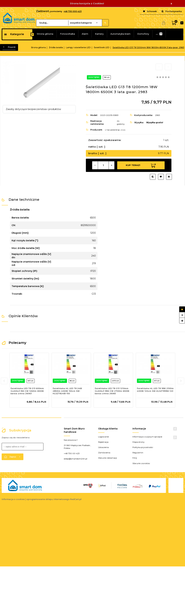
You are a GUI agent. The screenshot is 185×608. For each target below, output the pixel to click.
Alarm (85, 33)
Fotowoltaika (67, 33)
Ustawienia (103, 447)
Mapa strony (138, 442)
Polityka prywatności (142, 447)
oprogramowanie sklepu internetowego (48, 499)
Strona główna (45, 33)
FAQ (134, 458)
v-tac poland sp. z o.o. (115, 130)
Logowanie (103, 436)
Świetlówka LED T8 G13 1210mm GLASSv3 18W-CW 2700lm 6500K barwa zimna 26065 (112, 391)
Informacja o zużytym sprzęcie (147, 436)
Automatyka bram (120, 33)
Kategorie (14, 34)
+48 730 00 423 (72, 453)
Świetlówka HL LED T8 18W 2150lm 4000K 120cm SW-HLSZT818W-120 (155, 389)
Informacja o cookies (13, 499)
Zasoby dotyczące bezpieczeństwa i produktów (33, 109)
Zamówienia (104, 452)
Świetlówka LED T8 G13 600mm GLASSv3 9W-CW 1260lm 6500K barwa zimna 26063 (27, 391)
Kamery (99, 33)
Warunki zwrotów (141, 463)
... (157, 33)
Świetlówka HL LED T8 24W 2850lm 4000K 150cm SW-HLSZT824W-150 (67, 391)
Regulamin (137, 452)
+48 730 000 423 (72, 11)
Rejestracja (103, 442)
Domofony (143, 33)
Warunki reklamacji (107, 458)
